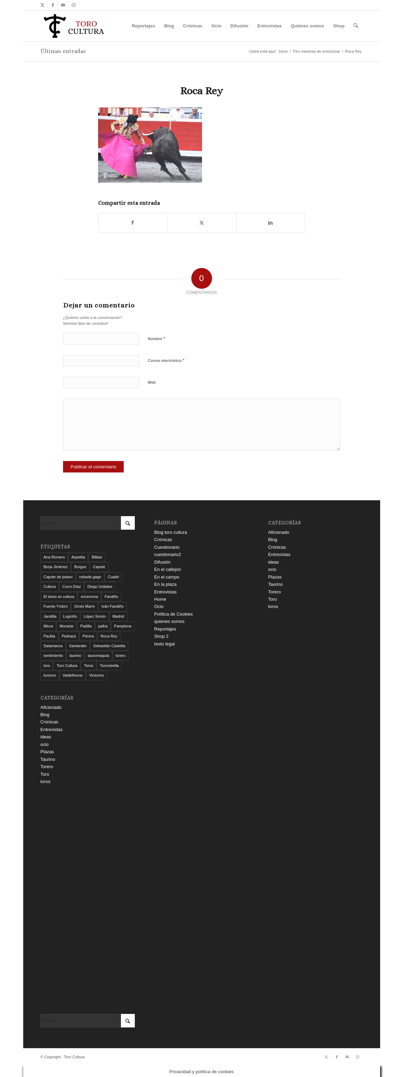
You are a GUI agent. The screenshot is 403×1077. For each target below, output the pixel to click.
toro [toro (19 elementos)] (47, 665)
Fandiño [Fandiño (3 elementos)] (112, 596)
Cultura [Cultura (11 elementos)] (50, 586)
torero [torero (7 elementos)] (121, 655)
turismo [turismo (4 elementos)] (50, 675)
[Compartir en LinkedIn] (270, 222)
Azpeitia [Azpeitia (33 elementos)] (78, 557)
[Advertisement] (88, 900)
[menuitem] (143, 26)
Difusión (162, 562)
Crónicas (49, 721)
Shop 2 (161, 636)
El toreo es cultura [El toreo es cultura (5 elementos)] (59, 596)
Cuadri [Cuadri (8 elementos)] (113, 577)
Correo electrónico (166, 360)
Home (160, 599)
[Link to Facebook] (53, 5)
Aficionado (51, 707)
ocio (45, 744)
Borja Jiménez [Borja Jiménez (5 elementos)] (56, 567)
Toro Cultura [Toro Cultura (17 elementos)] (66, 665)
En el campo (166, 577)
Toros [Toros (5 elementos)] (88, 665)
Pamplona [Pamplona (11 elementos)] (122, 626)
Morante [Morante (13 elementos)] (66, 626)
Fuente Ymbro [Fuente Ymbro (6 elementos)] (56, 606)
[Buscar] (355, 26)
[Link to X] (42, 5)
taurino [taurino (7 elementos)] (75, 655)
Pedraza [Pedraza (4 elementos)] (69, 636)
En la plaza (165, 584)
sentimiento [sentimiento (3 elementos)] (53, 655)
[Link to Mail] (63, 5)
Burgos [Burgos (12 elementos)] (80, 567)
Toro (45, 774)
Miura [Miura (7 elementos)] (48, 626)
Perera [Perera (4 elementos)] (88, 636)
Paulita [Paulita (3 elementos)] (49, 636)
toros (46, 781)
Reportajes (165, 629)
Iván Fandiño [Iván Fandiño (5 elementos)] (113, 606)
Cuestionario (166, 547)
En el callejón (167, 569)
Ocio (159, 606)
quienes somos (169, 621)
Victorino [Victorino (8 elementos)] (96, 675)
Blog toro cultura (170, 532)
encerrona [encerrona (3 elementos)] (89, 596)
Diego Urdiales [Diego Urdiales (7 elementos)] (99, 586)
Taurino (48, 759)
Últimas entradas (63, 51)
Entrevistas (52, 729)
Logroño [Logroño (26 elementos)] (70, 616)
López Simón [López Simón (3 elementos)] (95, 616)
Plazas (47, 751)
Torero (47, 766)
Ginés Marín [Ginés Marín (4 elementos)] (84, 606)
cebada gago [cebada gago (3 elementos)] (90, 577)
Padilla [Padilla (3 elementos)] (85, 626)
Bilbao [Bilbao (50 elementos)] (96, 557)
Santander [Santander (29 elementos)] (78, 646)
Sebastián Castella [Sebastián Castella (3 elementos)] (109, 646)
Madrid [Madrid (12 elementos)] (118, 616)
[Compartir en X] (201, 222)
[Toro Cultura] (74, 26)
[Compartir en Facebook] (132, 222)
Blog (45, 714)
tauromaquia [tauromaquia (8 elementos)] (98, 655)
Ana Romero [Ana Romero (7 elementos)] (54, 557)
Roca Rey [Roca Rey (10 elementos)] (108, 636)
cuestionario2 (167, 554)
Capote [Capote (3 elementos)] (99, 567)
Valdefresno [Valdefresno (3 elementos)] (73, 675)
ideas (46, 736)
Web (152, 382)
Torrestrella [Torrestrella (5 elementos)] (109, 665)
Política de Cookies (173, 614)
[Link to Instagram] (74, 5)
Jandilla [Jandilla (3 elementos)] (50, 616)
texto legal (164, 643)
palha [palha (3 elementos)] (102, 626)
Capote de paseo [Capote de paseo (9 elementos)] (58, 577)
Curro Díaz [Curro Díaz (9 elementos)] (71, 586)
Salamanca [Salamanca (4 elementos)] (53, 646)
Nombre (156, 338)
